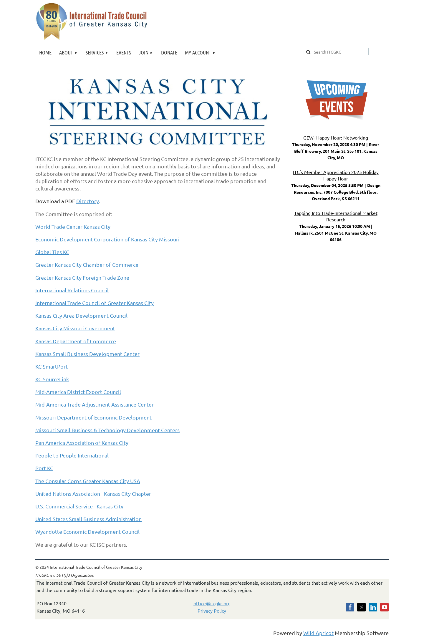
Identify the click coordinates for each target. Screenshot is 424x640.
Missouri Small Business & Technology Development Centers (107, 430)
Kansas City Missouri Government (75, 328)
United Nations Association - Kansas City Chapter (93, 493)
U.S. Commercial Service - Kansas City (79, 506)
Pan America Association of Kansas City (81, 443)
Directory (87, 201)
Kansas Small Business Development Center (87, 354)
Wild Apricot (318, 633)
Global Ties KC (52, 252)
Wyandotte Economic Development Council (87, 531)
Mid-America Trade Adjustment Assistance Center (94, 404)
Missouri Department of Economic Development (93, 417)
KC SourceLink (52, 379)
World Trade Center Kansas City (72, 226)
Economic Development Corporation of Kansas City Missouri (107, 239)
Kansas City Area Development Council (81, 315)
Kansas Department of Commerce (75, 341)
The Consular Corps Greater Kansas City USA (87, 481)
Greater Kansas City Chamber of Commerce (86, 264)
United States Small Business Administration (88, 519)
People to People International (72, 455)
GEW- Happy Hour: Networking (335, 137)
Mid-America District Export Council (78, 392)
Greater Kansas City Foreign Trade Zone (82, 277)
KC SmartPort (51, 366)
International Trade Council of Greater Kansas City (94, 303)
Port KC (44, 468)
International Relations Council (72, 290)
